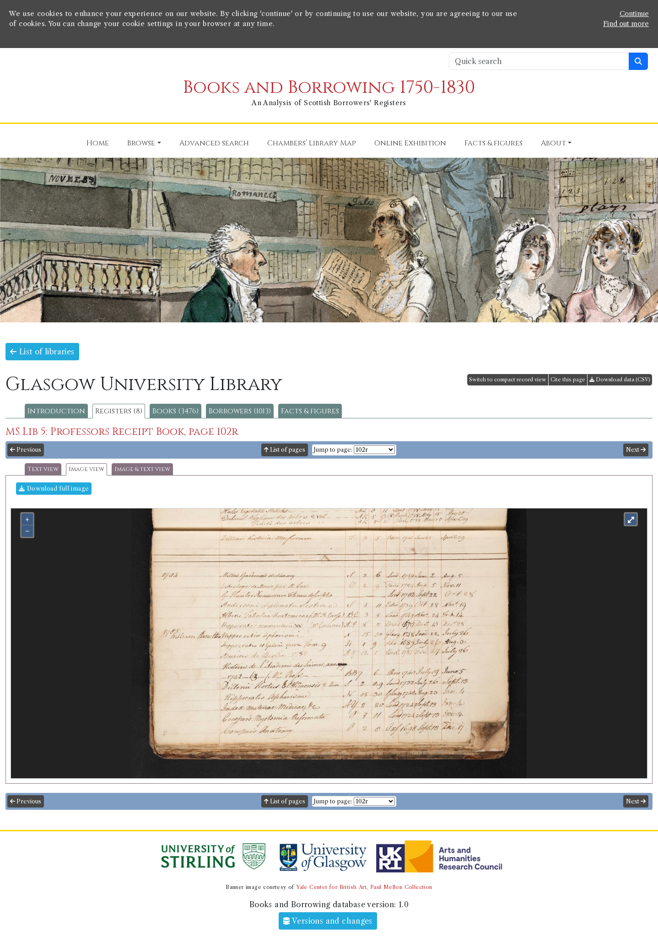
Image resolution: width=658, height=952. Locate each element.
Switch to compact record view (507, 379)
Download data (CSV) (619, 379)
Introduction (56, 411)
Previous (25, 449)
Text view (43, 469)
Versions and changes (327, 920)
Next (636, 449)
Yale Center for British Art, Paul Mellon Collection (364, 887)
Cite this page (567, 379)
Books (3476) (175, 411)
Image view (86, 469)
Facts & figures (310, 411)
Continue (634, 14)
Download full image (54, 488)
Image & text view (142, 469)
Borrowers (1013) (240, 411)
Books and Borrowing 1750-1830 (329, 87)
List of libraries (42, 351)
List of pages (284, 449)
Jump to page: (332, 449)
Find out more (626, 24)
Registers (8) (118, 411)
